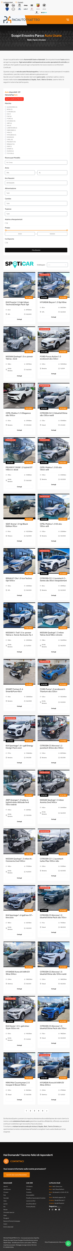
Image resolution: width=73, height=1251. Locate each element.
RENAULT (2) (10, 144)
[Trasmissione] (36, 203)
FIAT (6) (8, 116)
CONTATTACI (17, 1161)
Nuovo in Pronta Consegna (11, 1221)
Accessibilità (30, 1195)
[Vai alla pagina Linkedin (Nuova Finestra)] (59, 1210)
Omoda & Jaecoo (8, 1212)
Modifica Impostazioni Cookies (35, 1198)
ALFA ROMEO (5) (11, 107)
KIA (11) (8, 125)
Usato (5, 1224)
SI (6, 223)
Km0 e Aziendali (8, 1227)
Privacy (28, 1189)
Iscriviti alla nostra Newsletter (16, 1175)
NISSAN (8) (9, 137)
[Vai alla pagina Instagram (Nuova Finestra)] (52, 1210)
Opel (5, 1215)
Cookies (29, 1192)
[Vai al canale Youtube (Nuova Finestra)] (56, 1210)
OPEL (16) (9, 139)
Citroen (5, 1192)
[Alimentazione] (36, 193)
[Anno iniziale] (20, 172)
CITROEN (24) (10, 111)
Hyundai (6, 1198)
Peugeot (6, 1218)
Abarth (5, 1186)
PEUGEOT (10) (10, 142)
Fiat (4, 1195)
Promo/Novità (30, 1206)
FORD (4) (9, 118)
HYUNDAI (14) (10, 121)
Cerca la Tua (11, 95)
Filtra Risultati (36, 250)
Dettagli (19, 319)
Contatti (20, 2)
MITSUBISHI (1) (10, 135)
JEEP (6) (8, 123)
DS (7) (8, 114)
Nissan (5, 1209)
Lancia (5, 1204)
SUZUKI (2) (9, 151)
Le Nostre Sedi (8, 2)
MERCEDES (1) (10, 130)
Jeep (4, 1201)
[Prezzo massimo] (52, 234)
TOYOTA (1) (9, 153)
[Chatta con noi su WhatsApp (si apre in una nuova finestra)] (68, 1243)
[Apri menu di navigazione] (68, 20)
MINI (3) (8, 132)
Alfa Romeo (7, 1189)
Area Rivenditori (31, 1204)
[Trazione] (36, 213)
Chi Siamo (29, 1186)
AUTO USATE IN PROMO (14, 99)
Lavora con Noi (30, 1201)
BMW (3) (8, 109)
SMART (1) (9, 149)
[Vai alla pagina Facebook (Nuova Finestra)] (49, 1210)
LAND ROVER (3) (11, 128)
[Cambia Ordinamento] (57, 265)
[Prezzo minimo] (20, 234)
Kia (4, 1206)
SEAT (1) (8, 146)
